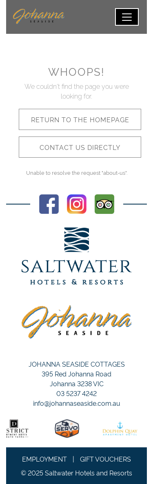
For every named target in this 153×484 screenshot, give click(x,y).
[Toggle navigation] (127, 17)
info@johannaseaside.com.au (76, 402)
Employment (44, 458)
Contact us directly (80, 147)
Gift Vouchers (105, 458)
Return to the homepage (80, 119)
